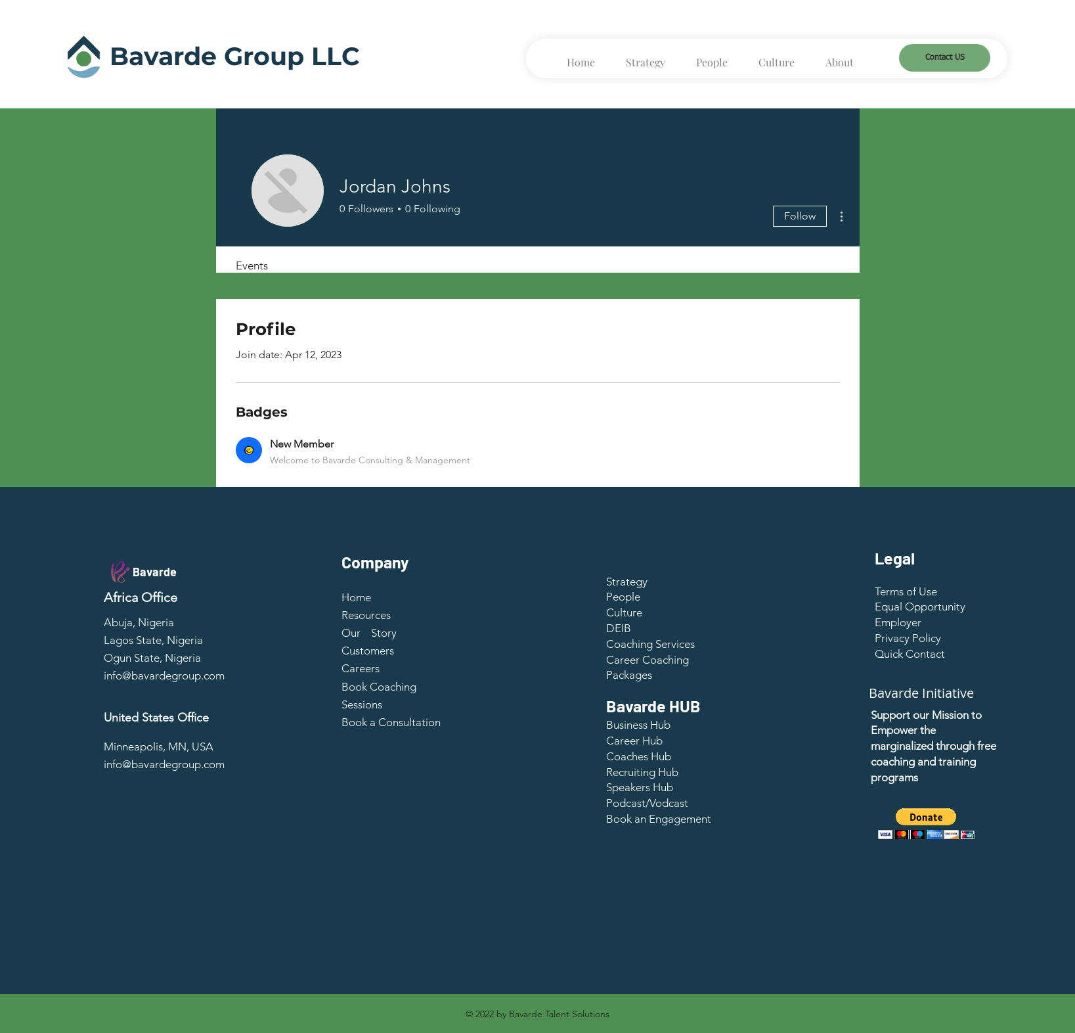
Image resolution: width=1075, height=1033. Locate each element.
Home (356, 597)
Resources (366, 615)
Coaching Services (650, 644)
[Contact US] (944, 58)
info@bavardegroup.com (164, 675)
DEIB (618, 628)
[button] (910, 653)
